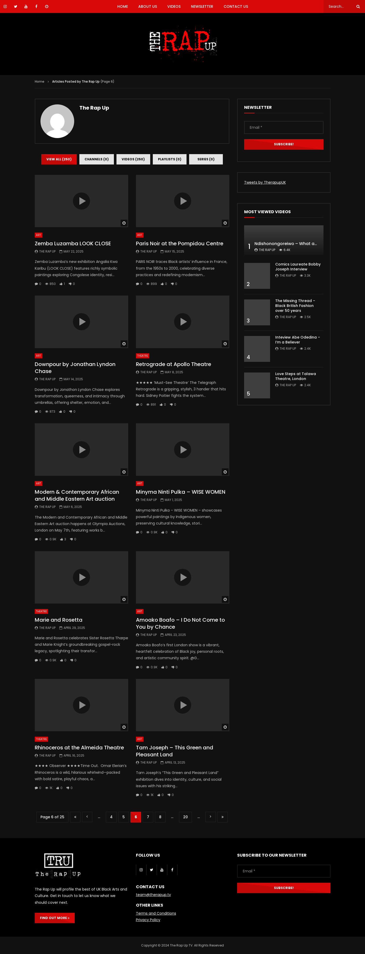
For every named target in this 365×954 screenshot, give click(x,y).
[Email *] (283, 127)
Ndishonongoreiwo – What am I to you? (296, 244)
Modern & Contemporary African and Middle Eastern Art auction (77, 495)
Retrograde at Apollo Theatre (173, 364)
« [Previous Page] (87, 817)
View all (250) (59, 159)
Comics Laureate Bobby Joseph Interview (298, 267)
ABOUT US (147, 6)
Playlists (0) (169, 159)
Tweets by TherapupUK (265, 182)
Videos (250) (133, 159)
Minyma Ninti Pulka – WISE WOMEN (180, 492)
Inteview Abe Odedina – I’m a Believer (297, 340)
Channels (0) (97, 159)
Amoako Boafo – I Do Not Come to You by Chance (180, 623)
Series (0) (206, 159)
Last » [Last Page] (222, 817)
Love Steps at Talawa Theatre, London (295, 376)
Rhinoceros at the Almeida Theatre (79, 747)
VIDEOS (174, 6)
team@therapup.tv (153, 894)
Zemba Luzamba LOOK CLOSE (73, 243)
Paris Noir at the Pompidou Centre (179, 243)
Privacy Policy (148, 919)
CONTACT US (236, 6)
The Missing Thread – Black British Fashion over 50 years (295, 305)
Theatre (142, 356)
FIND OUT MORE (55, 918)
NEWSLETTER (202, 6)
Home (39, 81)
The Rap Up (94, 107)
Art (38, 235)
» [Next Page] (210, 817)
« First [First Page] (75, 817)
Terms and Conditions (156, 913)
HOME (122, 6)
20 (185, 817)
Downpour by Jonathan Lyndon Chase (75, 368)
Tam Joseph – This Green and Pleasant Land (174, 751)
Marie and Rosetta (58, 619)
